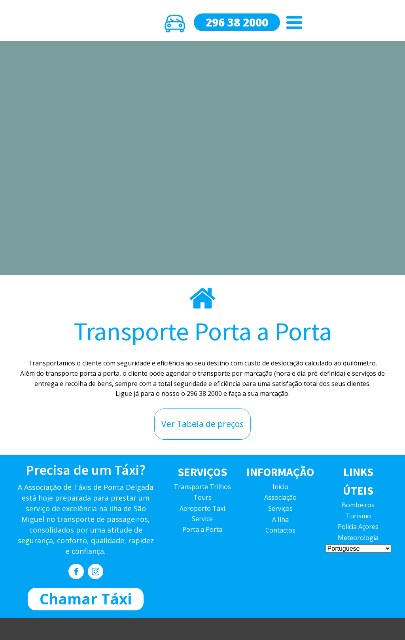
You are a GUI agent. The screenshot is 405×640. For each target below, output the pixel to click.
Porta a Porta (202, 529)
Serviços (280, 508)
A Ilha (280, 519)
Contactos (280, 530)
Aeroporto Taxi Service (202, 513)
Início (280, 486)
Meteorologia (358, 537)
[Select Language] (358, 548)
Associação (280, 497)
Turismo (358, 516)
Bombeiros (358, 505)
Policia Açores (358, 526)
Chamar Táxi (86, 599)
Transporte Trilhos (202, 486)
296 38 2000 (237, 22)
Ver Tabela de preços (202, 423)
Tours (202, 497)
